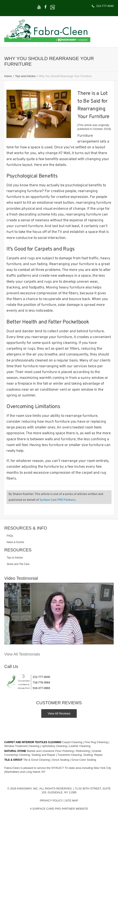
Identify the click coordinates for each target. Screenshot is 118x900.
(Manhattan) (12, 771)
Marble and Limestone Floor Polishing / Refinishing (59, 751)
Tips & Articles (15, 557)
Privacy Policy (51, 800)
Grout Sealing (61, 759)
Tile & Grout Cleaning (37, 759)
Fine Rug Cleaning (96, 742)
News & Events (15, 542)
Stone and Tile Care (18, 564)
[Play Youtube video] (59, 613)
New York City (102, 767)
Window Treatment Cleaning (22, 746)
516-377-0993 (41, 688)
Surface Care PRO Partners (57, 500)
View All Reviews (59, 713)
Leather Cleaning (79, 746)
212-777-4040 (41, 676)
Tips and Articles (25, 76)
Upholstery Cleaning (55, 746)
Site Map (71, 800)
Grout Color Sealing (84, 759)
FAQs (10, 535)
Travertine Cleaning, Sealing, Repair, (80, 754)
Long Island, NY (36, 771)
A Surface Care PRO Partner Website (59, 808)
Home (8, 76)
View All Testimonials (22, 654)
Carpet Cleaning (72, 742)
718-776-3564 (41, 682)
